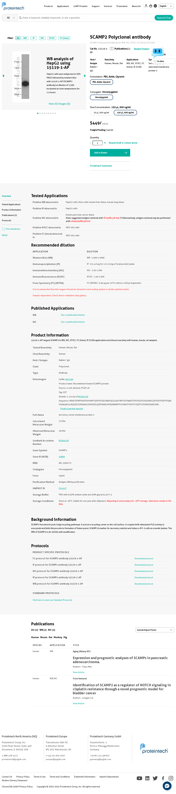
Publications (120, 48)
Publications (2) (9, 215)
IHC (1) (51, 629)
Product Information (11, 210)
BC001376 (83, 396)
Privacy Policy (22, 776)
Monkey (58, 637)
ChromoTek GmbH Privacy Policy (17, 786)
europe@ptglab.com (56, 759)
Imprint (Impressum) (109, 776)
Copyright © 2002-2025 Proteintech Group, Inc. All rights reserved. (68, 786)
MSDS (5, 235)
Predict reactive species (71, 408)
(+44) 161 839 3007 (55, 755)
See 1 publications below (73, 322)
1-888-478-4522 (10, 755)
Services (108, 6)
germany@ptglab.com (100, 759)
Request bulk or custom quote (123, 143)
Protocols (6, 220)
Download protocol (144, 558)
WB (25, 38)
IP (34, 38)
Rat (50, 637)
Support (95, 6)
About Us (136, 6)
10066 (62, 456)
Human (35, 637)
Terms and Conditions (60, 776)
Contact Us (7, 776)
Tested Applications (11, 204)
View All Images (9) (59, 103)
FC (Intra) (64, 38)
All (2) (34, 629)
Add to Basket (100, 152)
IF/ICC (52, 38)
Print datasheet (11, 229)
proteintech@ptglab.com (14, 759)
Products (48, 6)
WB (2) (43, 629)
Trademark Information (84, 776)
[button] (167, 785)
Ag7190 (69, 379)
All (18, 38)
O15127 (62, 488)
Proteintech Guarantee (101, 166)
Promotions (121, 6)
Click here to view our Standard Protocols (52, 600)
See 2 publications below (73, 315)
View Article (78, 672)
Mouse (43, 637)
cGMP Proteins (80, 6)
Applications (63, 6)
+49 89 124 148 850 (99, 755)
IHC (42, 38)
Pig (65, 637)
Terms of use (40, 776)
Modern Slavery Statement (14, 780)
